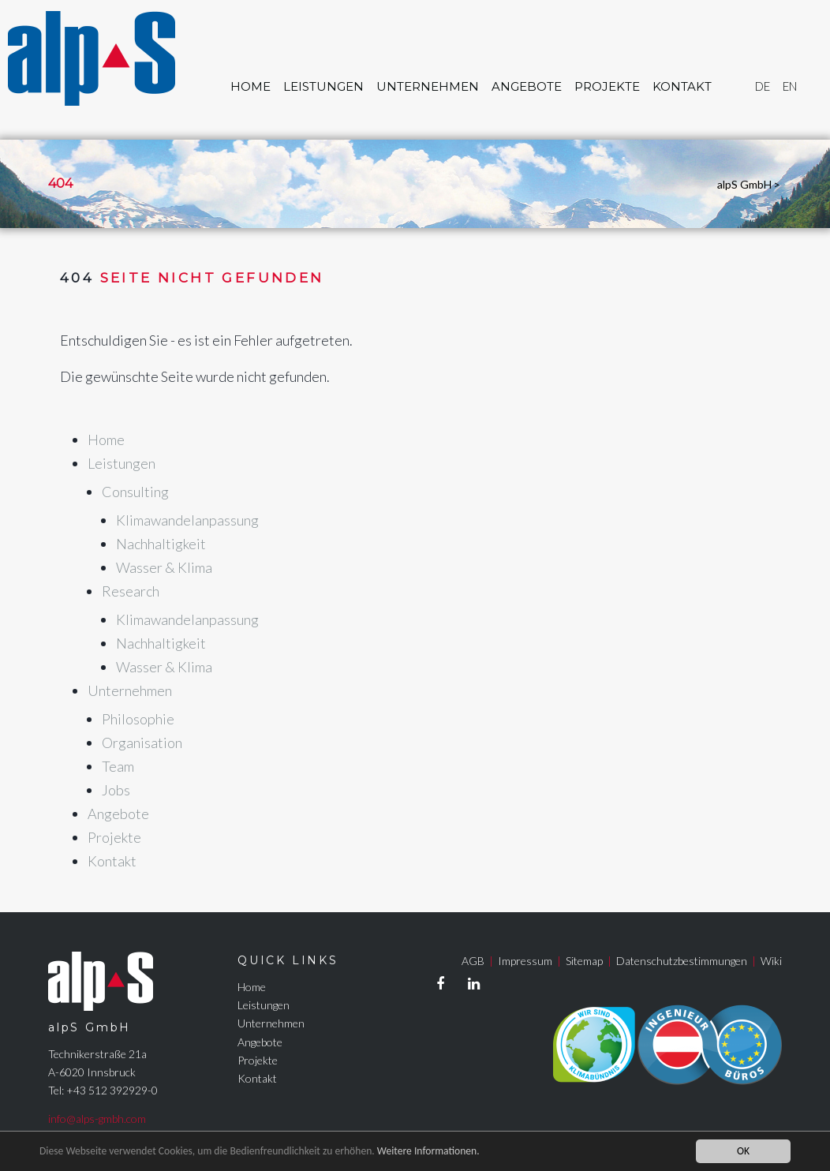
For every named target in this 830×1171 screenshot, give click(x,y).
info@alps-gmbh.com (97, 1118)
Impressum (525, 960)
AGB (473, 960)
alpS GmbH (744, 184)
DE (762, 86)
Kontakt (682, 86)
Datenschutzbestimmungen (681, 960)
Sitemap (584, 960)
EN (790, 86)
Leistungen (323, 86)
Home (250, 86)
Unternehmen (427, 86)
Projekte (607, 86)
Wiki (771, 960)
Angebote (527, 86)
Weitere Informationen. (428, 1151)
